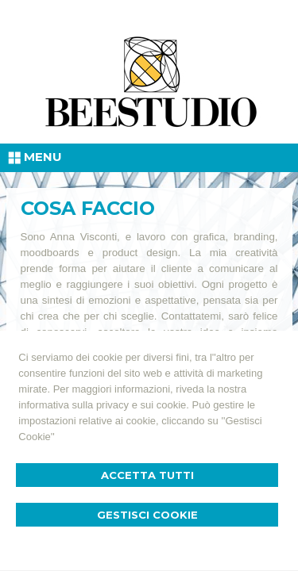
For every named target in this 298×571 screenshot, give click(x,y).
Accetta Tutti (147, 475)
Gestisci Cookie (147, 514)
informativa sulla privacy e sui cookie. (103, 405)
